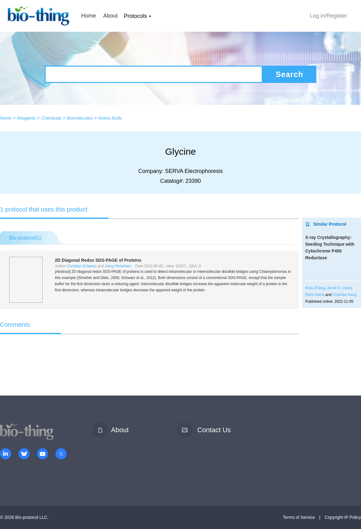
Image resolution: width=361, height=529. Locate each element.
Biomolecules (79, 118)
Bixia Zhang (315, 288)
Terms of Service (299, 517)
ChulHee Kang (345, 295)
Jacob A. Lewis (339, 288)
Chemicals (51, 118)
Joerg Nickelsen (118, 266)
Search (289, 74)
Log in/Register (328, 16)
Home (88, 16)
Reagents (26, 118)
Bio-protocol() (25, 237)
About (110, 16)
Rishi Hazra (314, 295)
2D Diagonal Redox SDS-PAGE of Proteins (98, 260)
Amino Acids (110, 118)
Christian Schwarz (82, 266)
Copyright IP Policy (343, 517)
